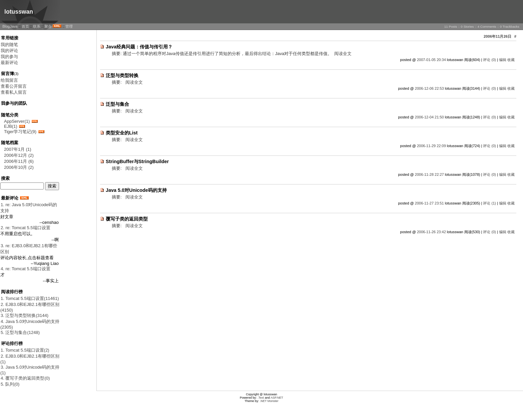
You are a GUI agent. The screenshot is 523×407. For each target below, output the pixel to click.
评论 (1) (489, 203)
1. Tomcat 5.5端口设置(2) (25, 350)
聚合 (48, 26)
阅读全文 (343, 53)
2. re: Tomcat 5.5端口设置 (25, 227)
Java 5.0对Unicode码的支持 (136, 190)
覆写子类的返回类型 (127, 219)
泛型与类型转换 (122, 75)
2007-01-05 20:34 (431, 60)
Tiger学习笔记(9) (20, 131)
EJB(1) (10, 126)
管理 (69, 26)
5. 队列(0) (10, 384)
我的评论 (9, 50)
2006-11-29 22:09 (431, 146)
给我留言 (9, 80)
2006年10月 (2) (19, 167)
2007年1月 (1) (17, 149)
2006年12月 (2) (19, 155)
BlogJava (9, 26)
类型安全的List (122, 132)
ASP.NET (277, 397)
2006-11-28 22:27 (429, 174)
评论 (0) (489, 60)
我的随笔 (9, 44)
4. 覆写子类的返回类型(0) (25, 378)
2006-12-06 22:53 (429, 88)
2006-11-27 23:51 (429, 203)
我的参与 (9, 56)
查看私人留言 (14, 92)
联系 (36, 26)
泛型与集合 (117, 104)
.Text (260, 397)
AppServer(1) (17, 121)
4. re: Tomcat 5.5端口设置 (25, 268)
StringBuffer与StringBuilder (137, 161)
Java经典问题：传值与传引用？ (139, 46)
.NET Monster (269, 401)
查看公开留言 (14, 86)
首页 (25, 26)
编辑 (502, 60)
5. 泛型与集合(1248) (20, 332)
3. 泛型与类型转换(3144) (24, 315)
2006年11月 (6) (19, 161)
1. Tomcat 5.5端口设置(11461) (30, 298)
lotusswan (18, 11)
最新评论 (9, 62)
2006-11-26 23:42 (431, 232)
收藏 (511, 60)
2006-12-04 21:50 (429, 117)
